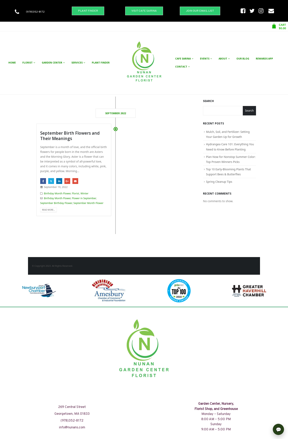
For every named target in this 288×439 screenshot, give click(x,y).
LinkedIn (59, 181)
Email (75, 181)
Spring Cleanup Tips (219, 182)
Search (208, 101)
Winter (85, 193)
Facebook (43, 181)
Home (12, 62)
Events (204, 58)
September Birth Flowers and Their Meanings (70, 135)
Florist (27, 62)
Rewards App (264, 58)
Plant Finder (101, 62)
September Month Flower (88, 203)
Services (77, 62)
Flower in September (84, 198)
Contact (181, 66)
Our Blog (242, 58)
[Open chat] (278, 429)
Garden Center (52, 62)
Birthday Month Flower (57, 193)
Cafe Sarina (183, 58)
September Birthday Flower (56, 203)
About (223, 58)
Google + (67, 181)
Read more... (48, 209)
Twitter (51, 181)
